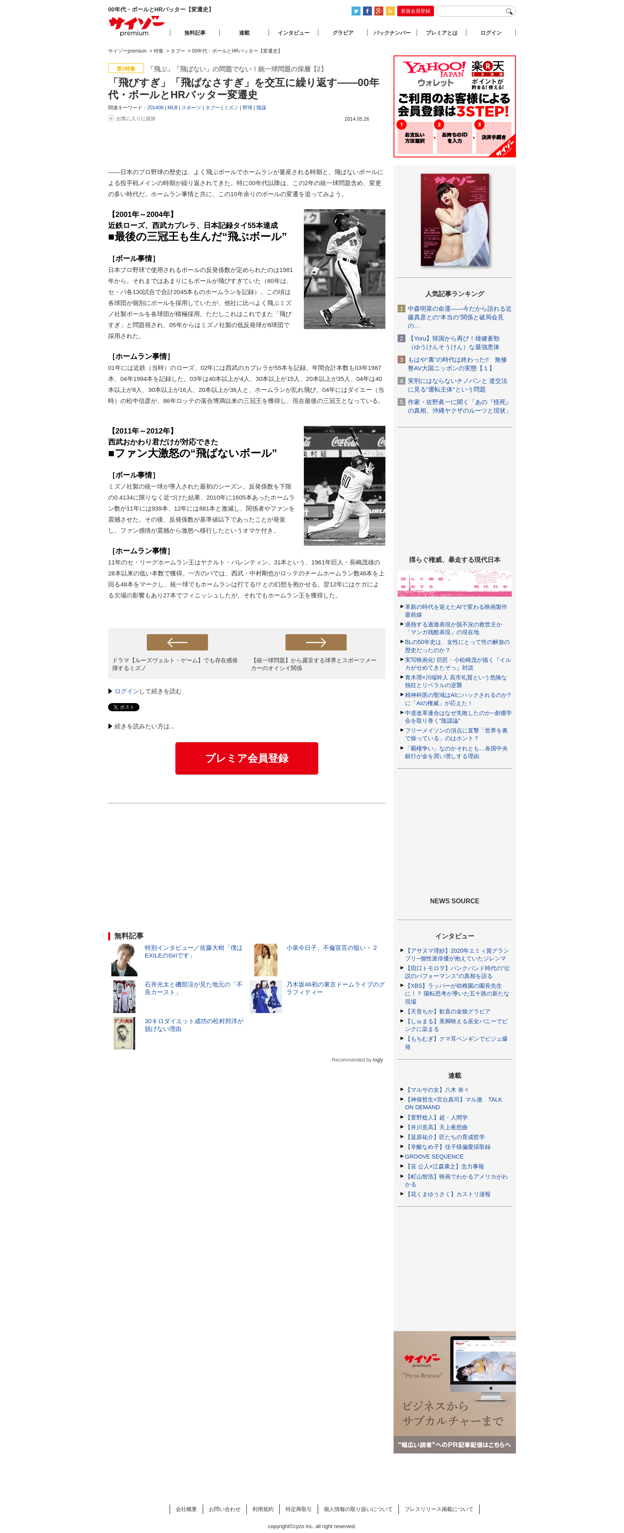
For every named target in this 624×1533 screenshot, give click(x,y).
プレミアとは (442, 33)
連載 (244, 33)
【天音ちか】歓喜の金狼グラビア (448, 1011)
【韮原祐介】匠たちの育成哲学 (445, 1137)
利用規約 (263, 1509)
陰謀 (261, 108)
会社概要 (186, 1509)
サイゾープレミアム (137, 26)
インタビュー (294, 33)
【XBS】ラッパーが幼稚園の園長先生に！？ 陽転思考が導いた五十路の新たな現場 (457, 993)
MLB (173, 108)
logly (378, 1060)
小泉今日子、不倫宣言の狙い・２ (332, 947)
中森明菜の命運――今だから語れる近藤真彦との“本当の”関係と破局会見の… (460, 317)
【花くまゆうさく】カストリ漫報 (448, 1194)
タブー (212, 108)
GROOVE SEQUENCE (434, 1156)
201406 (155, 108)
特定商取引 (298, 1509)
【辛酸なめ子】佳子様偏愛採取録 (448, 1147)
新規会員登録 (415, 11)
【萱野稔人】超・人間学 (436, 1117)
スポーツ (191, 108)
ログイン (127, 691)
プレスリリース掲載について (439, 1509)
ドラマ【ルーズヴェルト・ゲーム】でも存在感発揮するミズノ (175, 664)
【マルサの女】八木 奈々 (437, 1089)
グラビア (343, 33)
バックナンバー (392, 33)
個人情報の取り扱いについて (358, 1509)
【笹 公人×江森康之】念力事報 (444, 1166)
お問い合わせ (225, 1509)
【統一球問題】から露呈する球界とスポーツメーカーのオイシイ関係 (313, 664)
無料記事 (195, 33)
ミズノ (231, 108)
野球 (247, 108)
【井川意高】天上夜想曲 (436, 1127)
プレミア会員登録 (246, 758)
